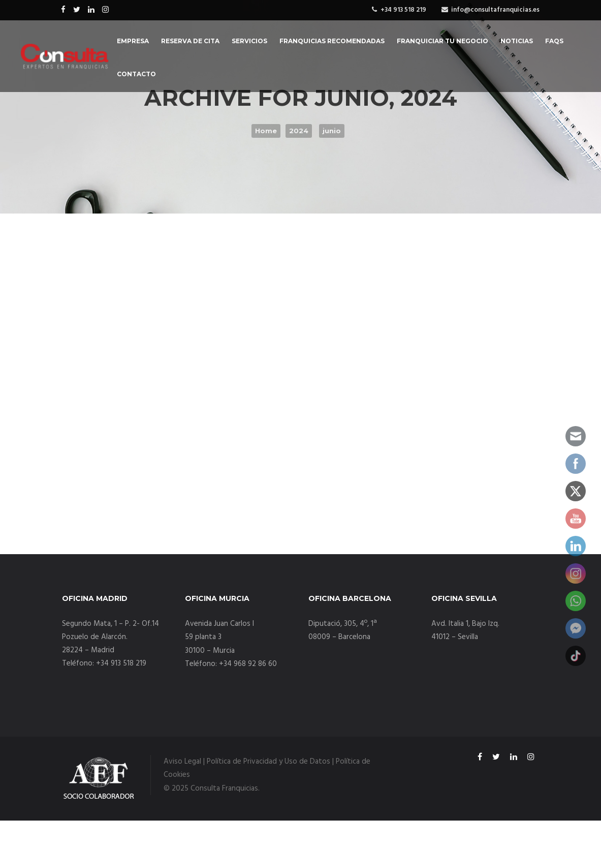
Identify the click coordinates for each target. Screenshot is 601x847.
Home (266, 131)
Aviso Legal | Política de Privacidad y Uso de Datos (247, 761)
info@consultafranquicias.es (495, 10)
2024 (298, 131)
